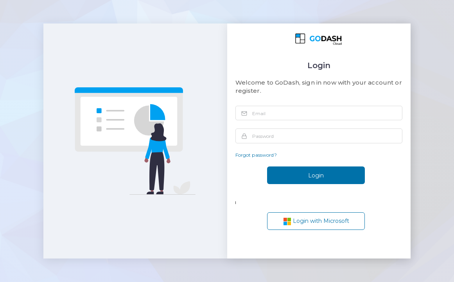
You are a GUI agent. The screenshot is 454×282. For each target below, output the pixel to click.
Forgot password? (256, 155)
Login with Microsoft (316, 221)
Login (316, 175)
